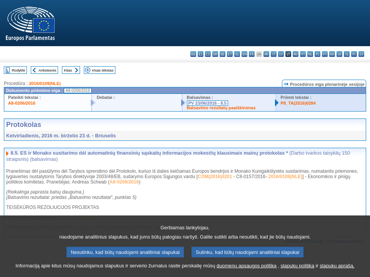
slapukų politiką (298, 270)
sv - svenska (361, 54)
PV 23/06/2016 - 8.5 (207, 103)
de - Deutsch (222, 54)
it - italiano (274, 54)
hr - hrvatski (266, 54)
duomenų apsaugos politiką (247, 270)
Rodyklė (18, 70)
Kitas (68, 70)
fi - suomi (354, 54)
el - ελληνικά (237, 54)
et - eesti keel (230, 54)
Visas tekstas (102, 70)
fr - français (252, 54)
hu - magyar (295, 54)
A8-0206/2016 (21, 103)
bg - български (193, 54)
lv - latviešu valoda (281, 54)
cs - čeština (208, 54)
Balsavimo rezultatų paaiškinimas (221, 107)
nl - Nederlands (310, 54)
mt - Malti (303, 54)
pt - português (325, 54)
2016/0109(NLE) (45, 83)
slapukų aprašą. (337, 270)
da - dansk (215, 54)
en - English (244, 54)
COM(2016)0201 (215, 176)
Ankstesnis (47, 70)
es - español (200, 54)
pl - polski (317, 54)
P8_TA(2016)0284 (298, 103)
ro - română (332, 54)
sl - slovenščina (347, 54)
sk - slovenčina (339, 54)
